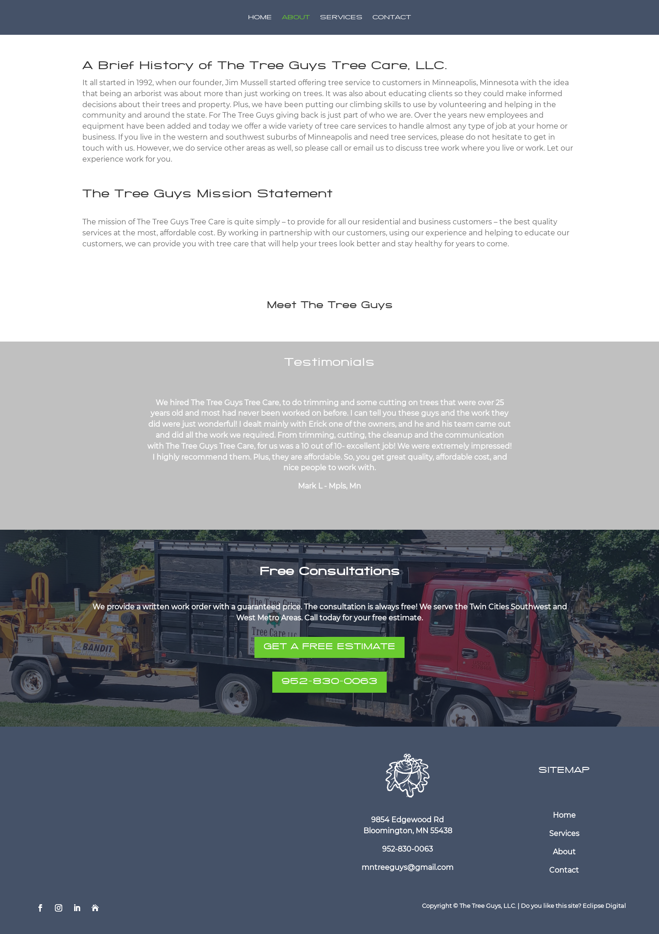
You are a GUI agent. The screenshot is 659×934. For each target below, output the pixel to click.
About (296, 18)
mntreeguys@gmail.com (408, 867)
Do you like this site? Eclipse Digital (573, 905)
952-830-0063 (329, 682)
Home (260, 18)
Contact (392, 18)
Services (341, 18)
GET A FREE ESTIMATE (329, 647)
